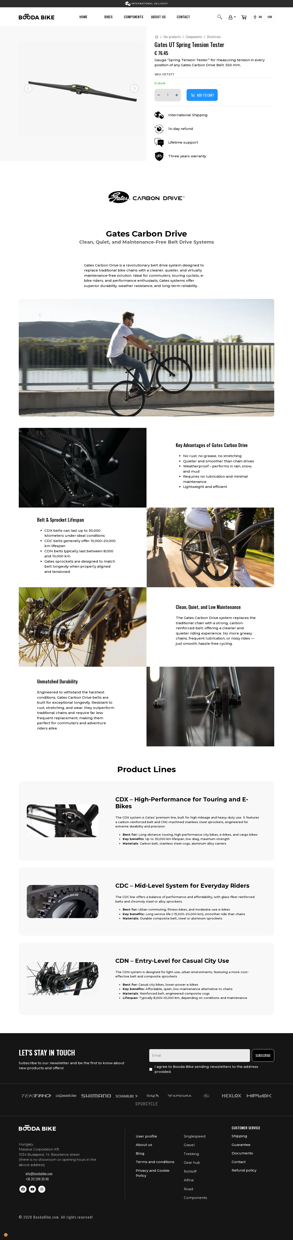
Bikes (108, 16)
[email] (199, 1055)
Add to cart (202, 94)
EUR (269, 17)
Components (133, 16)
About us (158, 16)
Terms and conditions (155, 1162)
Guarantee (241, 1145)
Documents (242, 1153)
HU (257, 17)
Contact (183, 16)
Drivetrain (214, 36)
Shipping (239, 1136)
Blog (140, 1153)
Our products (172, 36)
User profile (146, 1136)
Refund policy (244, 1170)
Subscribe (263, 1055)
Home (83, 16)
